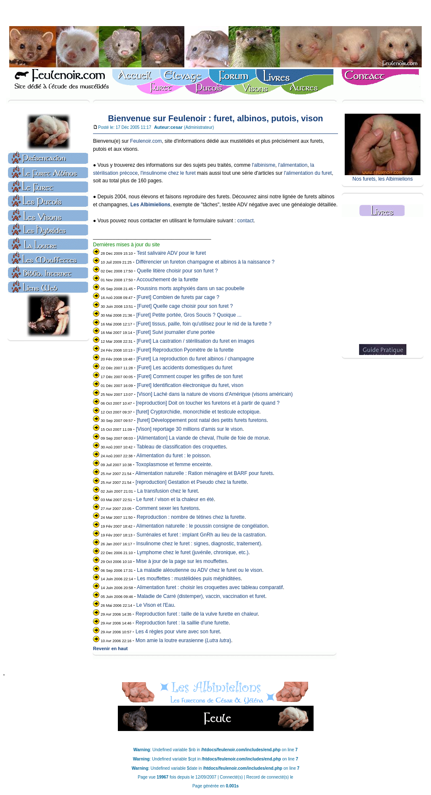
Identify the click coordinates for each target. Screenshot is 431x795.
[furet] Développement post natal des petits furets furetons (201, 420)
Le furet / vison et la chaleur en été (175, 499)
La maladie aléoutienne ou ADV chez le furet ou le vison (199, 570)
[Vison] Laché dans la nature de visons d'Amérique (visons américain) (215, 394)
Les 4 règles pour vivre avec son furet (178, 632)
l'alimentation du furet (308, 173)
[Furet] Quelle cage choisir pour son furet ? (185, 306)
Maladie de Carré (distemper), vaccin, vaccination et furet (201, 596)
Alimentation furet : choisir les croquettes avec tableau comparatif (210, 587)
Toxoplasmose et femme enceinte (173, 464)
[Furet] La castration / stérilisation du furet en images (195, 341)
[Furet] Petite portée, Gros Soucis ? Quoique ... (189, 315)
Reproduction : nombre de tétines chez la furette (191, 517)
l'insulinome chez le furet (168, 173)
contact (245, 221)
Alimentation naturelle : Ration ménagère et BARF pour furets (204, 473)
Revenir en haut (110, 648)
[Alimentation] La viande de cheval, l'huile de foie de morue (203, 438)
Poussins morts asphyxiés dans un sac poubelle (190, 288)
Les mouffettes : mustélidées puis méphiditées (189, 579)
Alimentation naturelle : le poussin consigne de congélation (202, 526)
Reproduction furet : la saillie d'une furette (182, 623)
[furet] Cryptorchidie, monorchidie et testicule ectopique (197, 412)
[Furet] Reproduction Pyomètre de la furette (185, 350)
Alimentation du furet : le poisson (173, 456)
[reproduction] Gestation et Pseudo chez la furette (191, 482)
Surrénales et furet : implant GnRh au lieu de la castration (200, 535)
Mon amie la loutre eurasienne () (183, 640)
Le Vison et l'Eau (155, 605)
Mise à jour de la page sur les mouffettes (181, 561)
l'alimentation (293, 165)
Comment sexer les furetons (167, 508)
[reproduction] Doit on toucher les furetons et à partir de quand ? (207, 403)
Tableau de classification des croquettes (181, 447)
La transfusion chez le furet (167, 491)
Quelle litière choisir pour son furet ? (177, 271)
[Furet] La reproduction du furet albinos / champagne (195, 359)
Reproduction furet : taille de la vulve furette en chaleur (197, 614)
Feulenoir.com (146, 141)
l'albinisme (263, 165)
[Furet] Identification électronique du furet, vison (190, 385)
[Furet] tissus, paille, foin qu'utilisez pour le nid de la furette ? (203, 324)
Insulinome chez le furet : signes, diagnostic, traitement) (198, 544)
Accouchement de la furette (167, 280)
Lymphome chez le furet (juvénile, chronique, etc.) (192, 552)
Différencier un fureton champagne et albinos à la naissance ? (205, 262)
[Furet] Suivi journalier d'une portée (175, 332)
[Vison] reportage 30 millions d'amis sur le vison (189, 429)
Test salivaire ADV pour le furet (171, 253)
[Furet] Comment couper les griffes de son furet (189, 376)
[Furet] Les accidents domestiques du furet (184, 368)
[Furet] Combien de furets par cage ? (178, 297)
